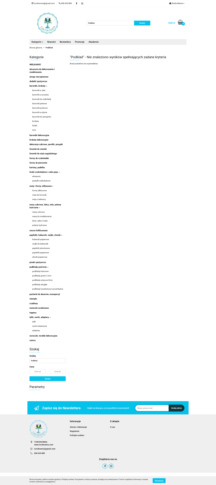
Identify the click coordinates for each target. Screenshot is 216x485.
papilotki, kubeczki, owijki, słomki (45, 235)
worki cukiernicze (39, 326)
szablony (33, 303)
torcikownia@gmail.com (44, 449)
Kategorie (37, 42)
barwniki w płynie (39, 112)
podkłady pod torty (38, 267)
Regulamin (74, 431)
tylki (34, 322)
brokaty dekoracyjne (38, 140)
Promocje (79, 42)
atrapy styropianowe (38, 77)
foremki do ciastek (38, 149)
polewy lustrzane (39, 225)
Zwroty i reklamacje (78, 427)
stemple (33, 299)
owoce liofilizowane (38, 230)
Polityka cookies (77, 435)
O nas (112, 427)
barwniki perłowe (39, 103)
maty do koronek (39, 195)
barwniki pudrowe (40, 108)
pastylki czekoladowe (41, 181)
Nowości (51, 42)
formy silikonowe (39, 190)
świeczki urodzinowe (39, 308)
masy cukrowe (38, 212)
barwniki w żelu (38, 90)
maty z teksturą (39, 199)
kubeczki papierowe (40, 239)
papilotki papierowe (40, 252)
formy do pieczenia (38, 163)
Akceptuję (159, 480)
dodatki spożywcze (38, 81)
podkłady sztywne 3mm (42, 280)
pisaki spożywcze (37, 262)
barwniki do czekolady (41, 99)
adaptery (36, 330)
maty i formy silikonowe (41, 186)
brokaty (35, 121)
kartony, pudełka (37, 167)
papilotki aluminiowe (41, 248)
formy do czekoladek (39, 158)
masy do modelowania (42, 216)
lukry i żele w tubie (40, 221)
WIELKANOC (35, 64)
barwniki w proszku (40, 95)
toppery (33, 312)
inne (34, 130)
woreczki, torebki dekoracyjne (43, 336)
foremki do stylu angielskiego (43, 153)
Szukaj (47, 379)
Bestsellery (65, 42)
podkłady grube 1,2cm (41, 276)
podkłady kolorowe (40, 271)
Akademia (94, 42)
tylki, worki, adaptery (40, 317)
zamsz (32, 340)
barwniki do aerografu (41, 117)
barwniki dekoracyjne (39, 135)
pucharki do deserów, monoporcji (44, 294)
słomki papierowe (39, 257)
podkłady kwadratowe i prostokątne (47, 289)
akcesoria (36, 176)
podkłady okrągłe (39, 284)
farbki (34, 125)
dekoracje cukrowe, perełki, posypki (46, 144)
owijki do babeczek (40, 244)
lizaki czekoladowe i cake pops (44, 172)
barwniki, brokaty (38, 86)
